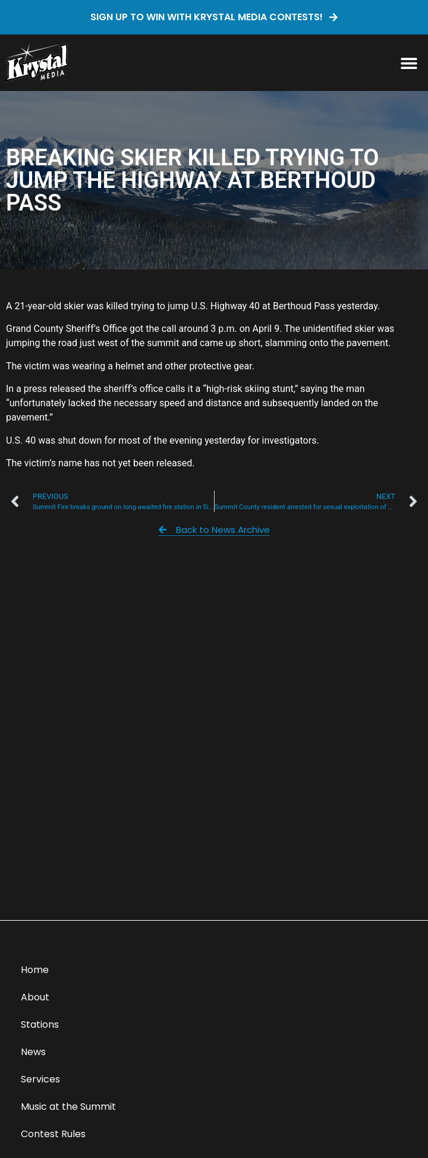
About (35, 997)
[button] (408, 62)
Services (40, 1079)
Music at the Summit (68, 1106)
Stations (40, 1024)
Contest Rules (53, 1134)
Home (35, 970)
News (33, 1052)
